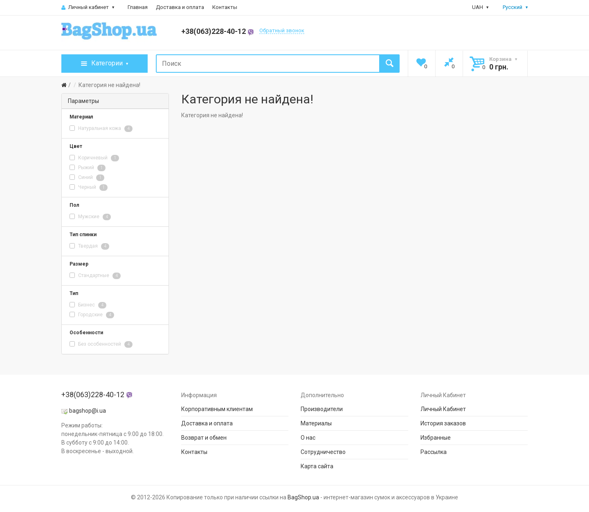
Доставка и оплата (180, 7)
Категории (104, 63)
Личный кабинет (87, 7)
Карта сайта (317, 466)
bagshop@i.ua (87, 410)
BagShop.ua (303, 497)
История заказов (443, 423)
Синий (87, 177)
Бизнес (88, 305)
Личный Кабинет (443, 409)
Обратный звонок (281, 30)
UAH (480, 7)
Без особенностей (101, 344)
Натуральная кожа (101, 128)
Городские (92, 315)
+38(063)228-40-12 (217, 31)
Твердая (89, 246)
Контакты (224, 7)
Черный (89, 187)
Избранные (435, 437)
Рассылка (433, 452)
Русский (511, 7)
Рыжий (88, 168)
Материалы (316, 423)
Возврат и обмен (204, 437)
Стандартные (95, 276)
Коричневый (94, 158)
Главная (138, 7)
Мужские (90, 217)
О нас (308, 437)
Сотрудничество (323, 452)
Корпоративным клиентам (217, 409)
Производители (322, 409)
